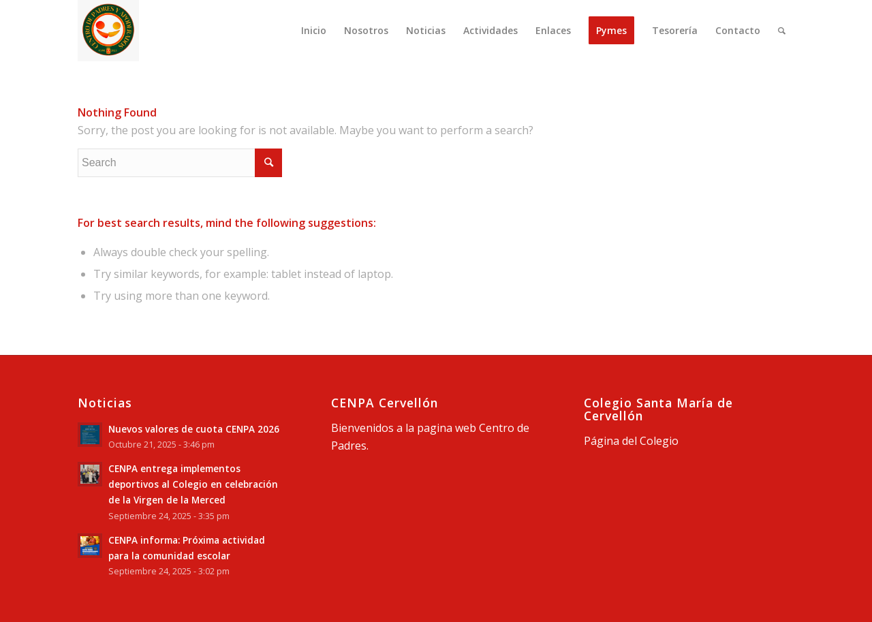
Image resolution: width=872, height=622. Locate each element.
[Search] (781, 30)
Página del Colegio (631, 440)
